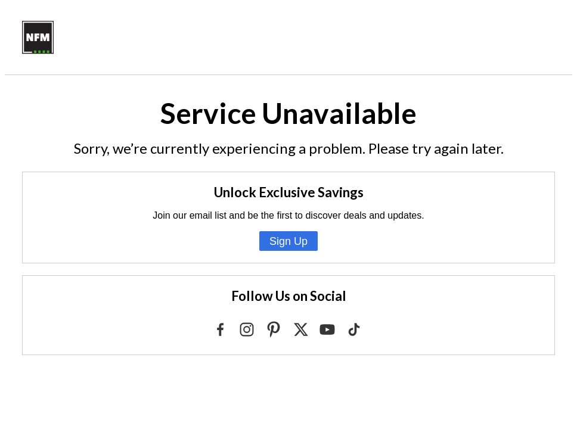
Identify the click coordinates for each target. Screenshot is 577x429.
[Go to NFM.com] (38, 51)
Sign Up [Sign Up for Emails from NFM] (288, 241)
